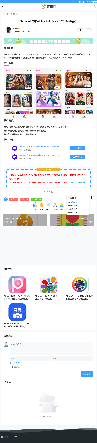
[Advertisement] (48, 246)
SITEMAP (13, 437)
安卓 (23, 32)
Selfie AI (13, 199)
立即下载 (77, 148)
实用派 (16, 28)
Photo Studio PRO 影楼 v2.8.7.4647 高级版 (46, 297)
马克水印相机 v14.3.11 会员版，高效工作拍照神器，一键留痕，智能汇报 (17, 325)
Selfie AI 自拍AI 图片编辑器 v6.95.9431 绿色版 (39, 155)
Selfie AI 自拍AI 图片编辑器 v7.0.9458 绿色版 (38, 146)
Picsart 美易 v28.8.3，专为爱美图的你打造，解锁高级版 (17, 297)
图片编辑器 (36, 199)
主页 (6, 14)
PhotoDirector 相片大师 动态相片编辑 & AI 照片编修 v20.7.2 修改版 (79, 297)
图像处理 (14, 14)
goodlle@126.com (77, 182)
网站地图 (4, 437)
